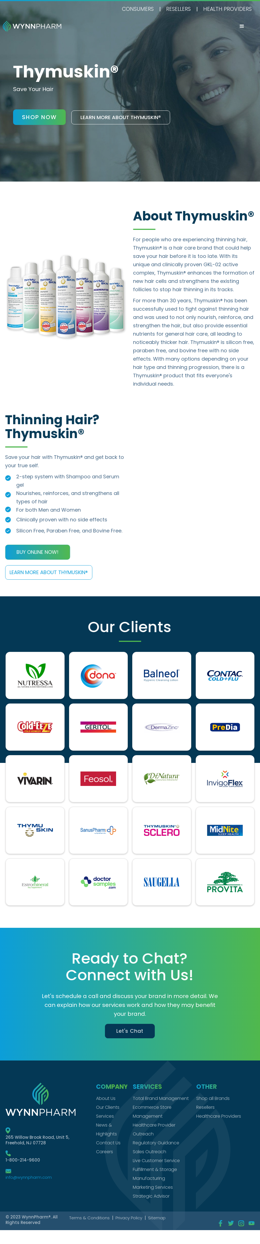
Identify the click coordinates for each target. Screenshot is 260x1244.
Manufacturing (149, 1178)
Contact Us (108, 1143)
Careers (104, 1151)
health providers (227, 9)
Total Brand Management (161, 1098)
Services (105, 1116)
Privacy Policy (129, 1218)
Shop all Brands (213, 1098)
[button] (242, 26)
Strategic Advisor (151, 1196)
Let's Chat (129, 1030)
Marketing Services (153, 1187)
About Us (106, 1098)
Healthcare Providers (218, 1116)
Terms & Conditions (89, 1218)
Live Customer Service (156, 1160)
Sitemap (157, 1218)
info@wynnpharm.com (29, 1177)
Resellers (178, 9)
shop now (39, 117)
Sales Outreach (149, 1151)
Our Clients (107, 1107)
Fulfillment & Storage (155, 1169)
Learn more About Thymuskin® (45, 572)
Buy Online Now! (34, 552)
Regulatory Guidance (156, 1143)
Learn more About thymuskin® (120, 117)
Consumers (138, 9)
